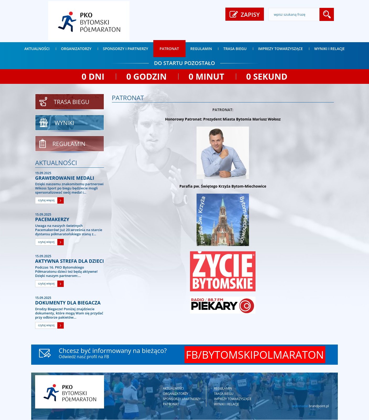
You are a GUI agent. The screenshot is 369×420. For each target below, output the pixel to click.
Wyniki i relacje (329, 48)
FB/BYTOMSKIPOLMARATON (255, 355)
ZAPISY (245, 15)
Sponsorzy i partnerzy (125, 48)
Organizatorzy (76, 48)
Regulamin (201, 48)
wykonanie (310, 406)
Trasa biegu (235, 48)
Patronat (169, 48)
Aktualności (37, 48)
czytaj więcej (46, 201)
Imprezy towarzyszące (280, 48)
